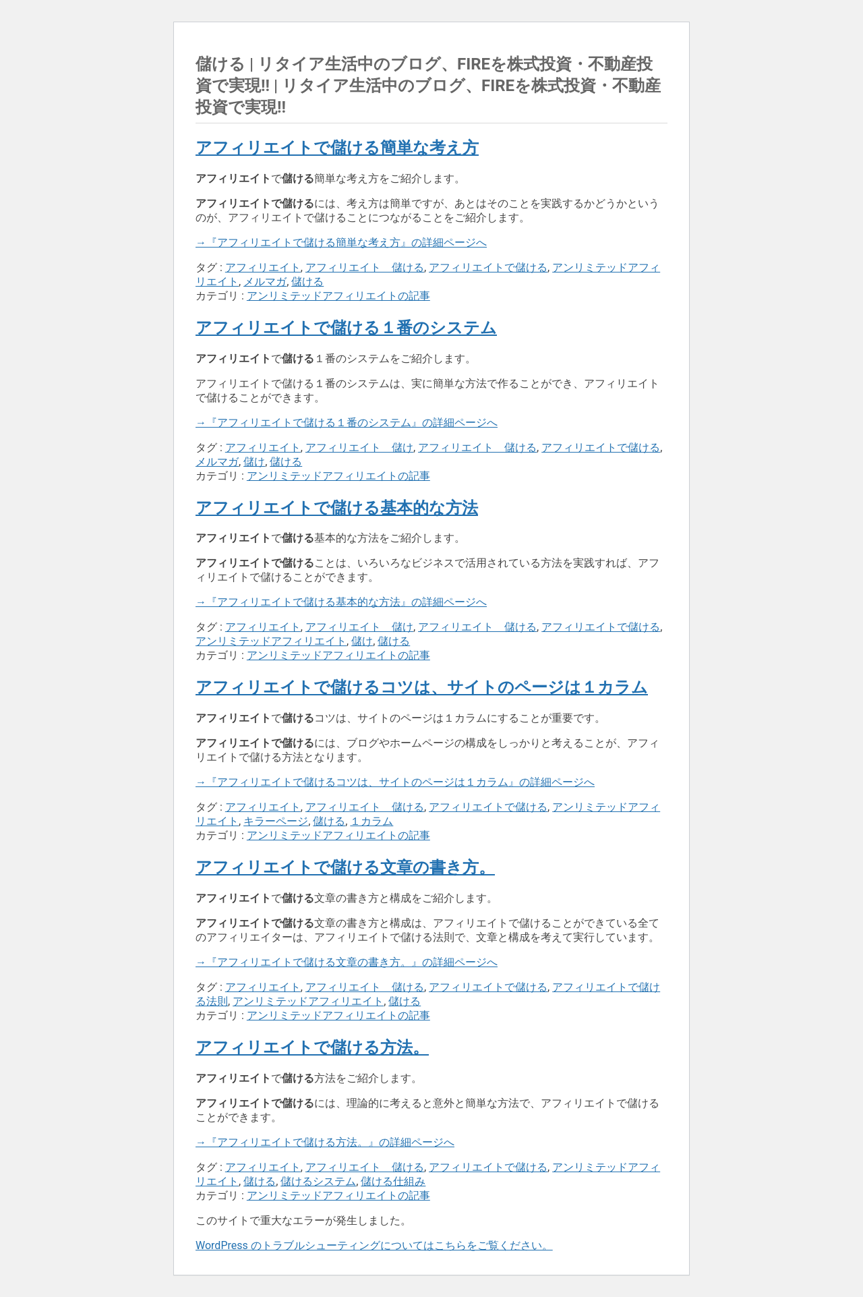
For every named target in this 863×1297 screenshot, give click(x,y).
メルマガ (265, 281)
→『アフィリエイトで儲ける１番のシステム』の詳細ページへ (347, 422)
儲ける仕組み (393, 1181)
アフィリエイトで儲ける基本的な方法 (337, 507)
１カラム (371, 821)
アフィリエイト (263, 267)
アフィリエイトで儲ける (488, 267)
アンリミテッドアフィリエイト (271, 641)
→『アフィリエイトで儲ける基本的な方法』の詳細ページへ (341, 602)
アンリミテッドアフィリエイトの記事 (338, 295)
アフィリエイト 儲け (359, 447)
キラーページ (275, 821)
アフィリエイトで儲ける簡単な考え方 (337, 147)
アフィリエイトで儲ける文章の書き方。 (345, 867)
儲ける (307, 281)
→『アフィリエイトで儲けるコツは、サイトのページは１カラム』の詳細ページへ (395, 782)
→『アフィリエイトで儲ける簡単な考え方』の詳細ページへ (341, 242)
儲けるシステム (318, 1181)
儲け (254, 461)
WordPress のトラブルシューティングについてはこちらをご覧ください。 (374, 1245)
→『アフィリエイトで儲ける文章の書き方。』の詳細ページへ (347, 962)
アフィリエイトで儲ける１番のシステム (346, 327)
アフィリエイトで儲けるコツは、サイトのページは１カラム (422, 687)
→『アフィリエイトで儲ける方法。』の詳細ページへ (325, 1142)
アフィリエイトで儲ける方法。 (312, 1047)
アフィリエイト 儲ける (364, 267)
